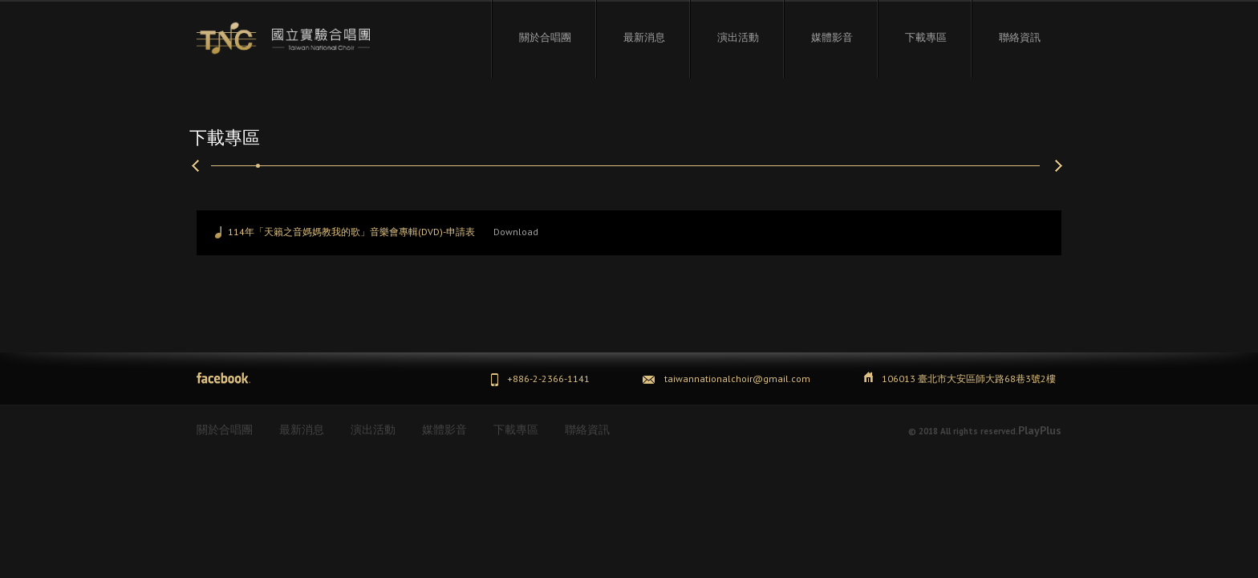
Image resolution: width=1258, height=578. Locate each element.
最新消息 (644, 36)
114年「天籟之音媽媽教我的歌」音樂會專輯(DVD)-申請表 (351, 232)
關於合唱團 (545, 36)
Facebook (223, 378)
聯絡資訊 (1020, 36)
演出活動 (738, 36)
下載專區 (926, 36)
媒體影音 (832, 36)
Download (515, 232)
